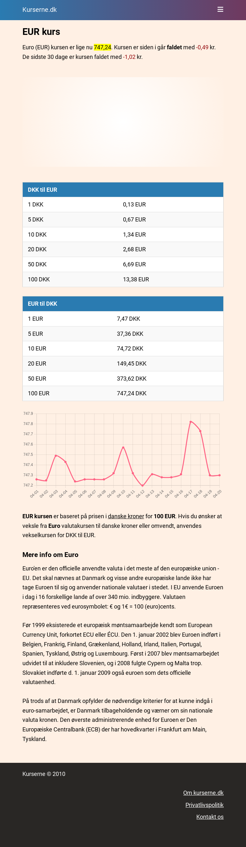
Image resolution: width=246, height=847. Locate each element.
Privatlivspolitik (204, 805)
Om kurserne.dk (203, 792)
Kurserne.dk (39, 9)
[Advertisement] (123, 122)
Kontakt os (210, 816)
